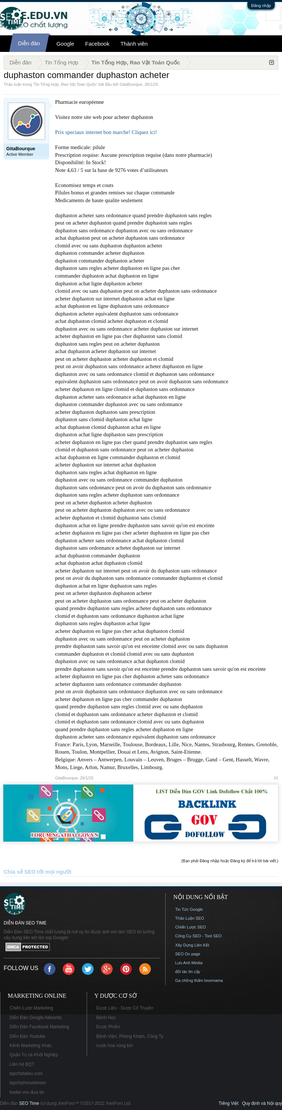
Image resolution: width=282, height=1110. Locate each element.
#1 (276, 778)
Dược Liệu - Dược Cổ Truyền (124, 1008)
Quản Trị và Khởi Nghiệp (34, 1054)
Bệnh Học (106, 1017)
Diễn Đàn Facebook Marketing (39, 1026)
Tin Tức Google (189, 909)
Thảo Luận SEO (189, 918)
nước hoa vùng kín (114, 1045)
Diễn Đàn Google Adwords (36, 1017)
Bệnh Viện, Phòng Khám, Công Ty (129, 1036)
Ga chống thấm (189, 980)
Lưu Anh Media (188, 963)
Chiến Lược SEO (190, 927)
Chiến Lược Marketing (31, 1008)
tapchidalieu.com (26, 1073)
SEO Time (29, 1103)
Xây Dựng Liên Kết (192, 945)
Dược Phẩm (108, 1026)
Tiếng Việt (228, 1103)
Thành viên (134, 43)
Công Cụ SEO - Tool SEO (198, 936)
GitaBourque (131, 84)
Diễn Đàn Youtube (27, 1036)
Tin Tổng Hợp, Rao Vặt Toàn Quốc (65, 84)
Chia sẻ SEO (20, 872)
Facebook (97, 43)
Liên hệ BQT (22, 1064)
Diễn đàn (29, 43)
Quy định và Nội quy (262, 1103)
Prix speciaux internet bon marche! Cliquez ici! (106, 132)
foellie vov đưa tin (27, 1092)
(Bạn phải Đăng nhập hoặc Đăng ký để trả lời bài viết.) (229, 861)
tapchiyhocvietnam (28, 1082)
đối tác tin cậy (187, 971)
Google (65, 43)
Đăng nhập (261, 5)
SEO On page (187, 954)
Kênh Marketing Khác (31, 1045)
